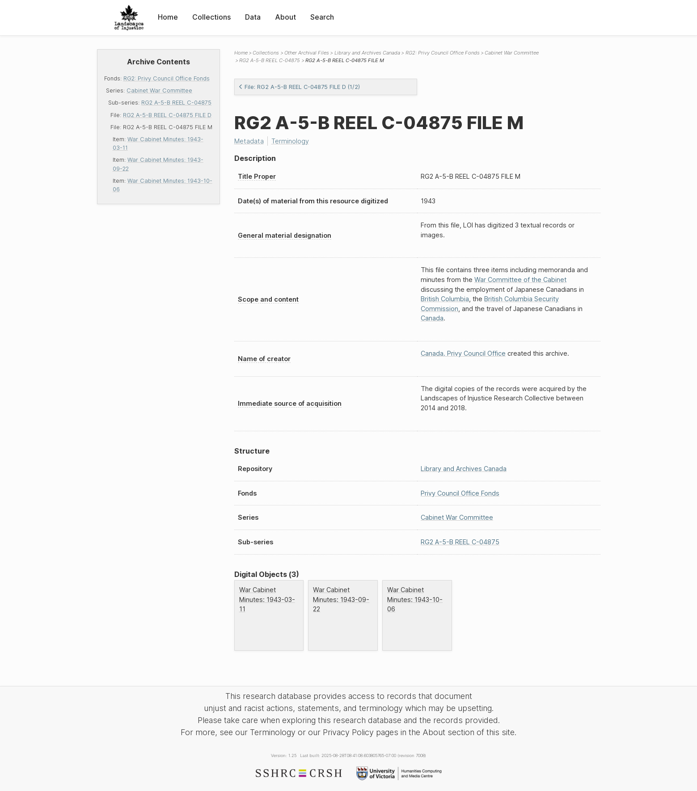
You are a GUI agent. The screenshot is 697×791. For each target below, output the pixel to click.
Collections (211, 17)
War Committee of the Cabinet (520, 279)
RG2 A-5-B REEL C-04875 (176, 102)
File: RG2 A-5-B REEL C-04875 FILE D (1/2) (299, 87)
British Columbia (445, 299)
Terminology (290, 141)
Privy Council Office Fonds (460, 493)
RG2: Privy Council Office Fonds (166, 78)
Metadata (249, 141)
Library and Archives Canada (367, 53)
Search (322, 17)
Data (253, 17)
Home (168, 17)
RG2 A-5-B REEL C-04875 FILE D (167, 115)
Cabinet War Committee (159, 90)
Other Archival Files (306, 53)
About (285, 17)
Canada (432, 318)
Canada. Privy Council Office (463, 353)
